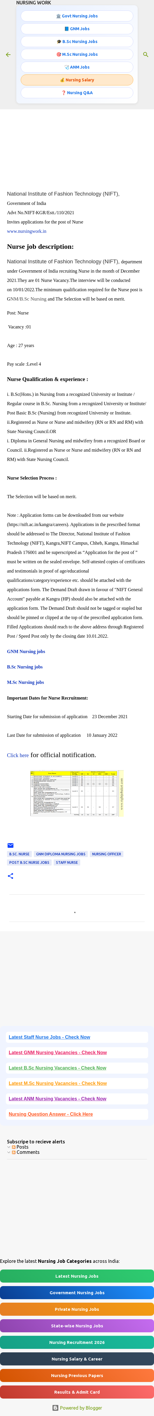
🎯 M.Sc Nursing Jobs (77, 54)
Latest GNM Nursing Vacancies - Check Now (58, 1052)
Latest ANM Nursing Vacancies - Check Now (57, 1098)
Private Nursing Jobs (77, 1309)
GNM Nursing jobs (26, 651)
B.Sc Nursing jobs (25, 666)
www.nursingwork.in (26, 231)
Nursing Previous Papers (77, 1375)
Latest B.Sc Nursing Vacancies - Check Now (57, 1067)
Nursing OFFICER (106, 854)
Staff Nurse (67, 862)
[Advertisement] (77, 144)
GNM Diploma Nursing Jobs (60, 854)
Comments (26, 1152)
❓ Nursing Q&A (77, 92)
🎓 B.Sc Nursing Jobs (77, 41)
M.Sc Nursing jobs (25, 682)
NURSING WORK (33, 2)
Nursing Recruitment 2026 (77, 1342)
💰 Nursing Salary (77, 80)
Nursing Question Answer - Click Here (51, 1114)
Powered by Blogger (77, 1407)
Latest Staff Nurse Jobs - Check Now (49, 1037)
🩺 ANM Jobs (77, 67)
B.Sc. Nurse (19, 854)
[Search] (145, 55)
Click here (18, 755)
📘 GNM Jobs (77, 28)
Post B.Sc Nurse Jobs (29, 862)
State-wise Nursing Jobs (77, 1325)
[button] (10, 876)
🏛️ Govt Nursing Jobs (77, 16)
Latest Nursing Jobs (77, 1276)
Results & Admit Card (77, 1392)
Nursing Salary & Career (77, 1358)
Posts (20, 1146)
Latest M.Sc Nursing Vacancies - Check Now (58, 1083)
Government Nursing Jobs (77, 1292)
